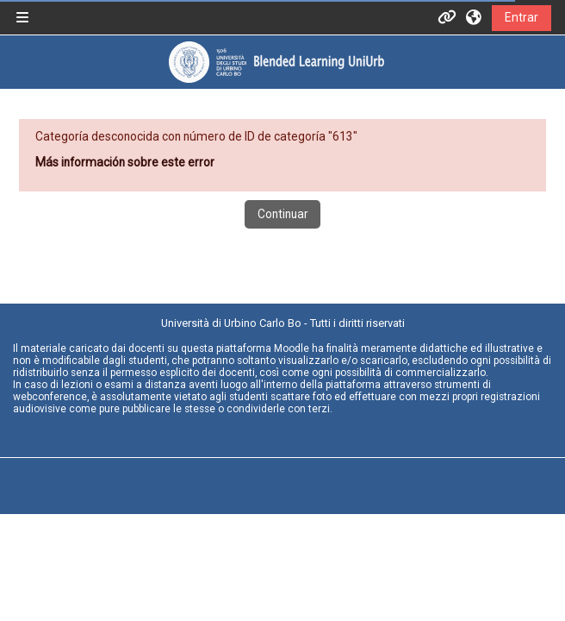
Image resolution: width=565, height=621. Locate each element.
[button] (474, 17)
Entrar (521, 17)
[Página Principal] (276, 61)
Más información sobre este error (124, 162)
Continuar (283, 214)
